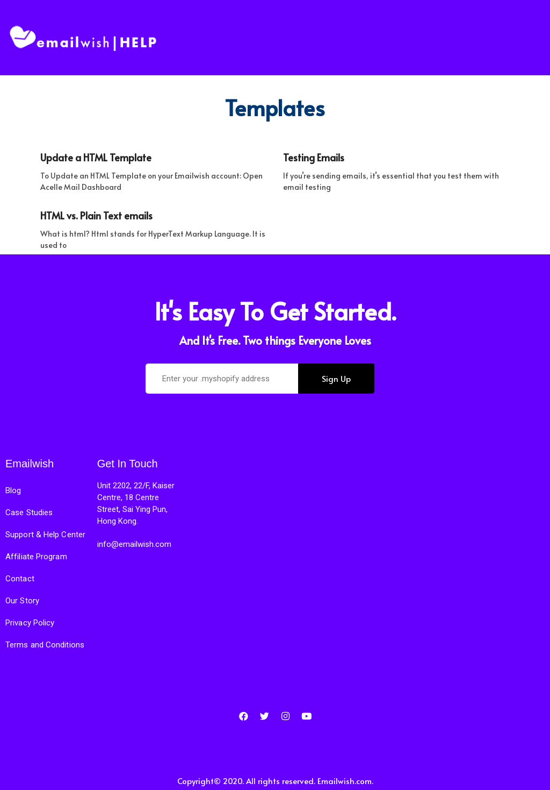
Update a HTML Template (95, 157)
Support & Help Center (45, 534)
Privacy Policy (29, 623)
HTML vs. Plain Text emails (96, 215)
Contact (19, 578)
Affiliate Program (36, 556)
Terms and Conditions (44, 645)
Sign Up (336, 378)
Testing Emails (313, 157)
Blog (13, 490)
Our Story (22, 601)
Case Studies (29, 512)
